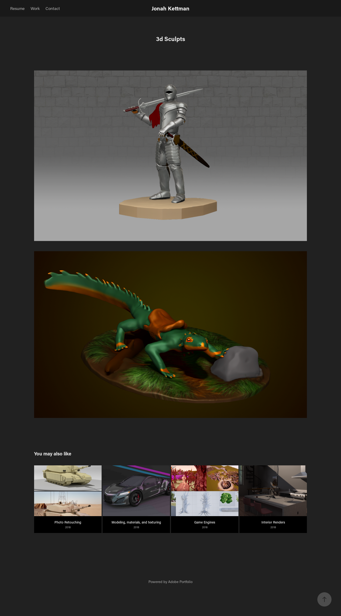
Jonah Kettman (170, 8)
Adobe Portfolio (180, 581)
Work (35, 8)
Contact (52, 8)
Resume (17, 8)
